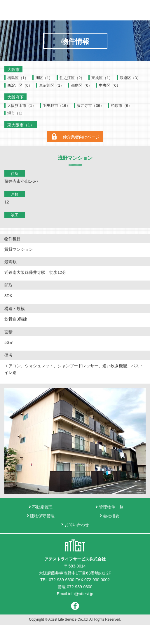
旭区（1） (44, 78)
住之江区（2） (72, 78)
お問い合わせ (128, 10)
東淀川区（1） (51, 85)
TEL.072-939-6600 (57, 579)
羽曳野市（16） (56, 105)
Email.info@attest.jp (75, 593)
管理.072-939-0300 (74, 586)
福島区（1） (17, 78)
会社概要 (111, 515)
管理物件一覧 (111, 507)
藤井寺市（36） (90, 105)
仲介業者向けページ (81, 137)
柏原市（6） (121, 105)
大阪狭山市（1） (21, 105)
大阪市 (13, 69)
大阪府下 (15, 97)
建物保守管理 (42, 515)
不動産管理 (42, 507)
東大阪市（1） (20, 125)
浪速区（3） (130, 78)
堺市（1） (16, 113)
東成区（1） (101, 78)
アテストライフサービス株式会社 (75, 10)
